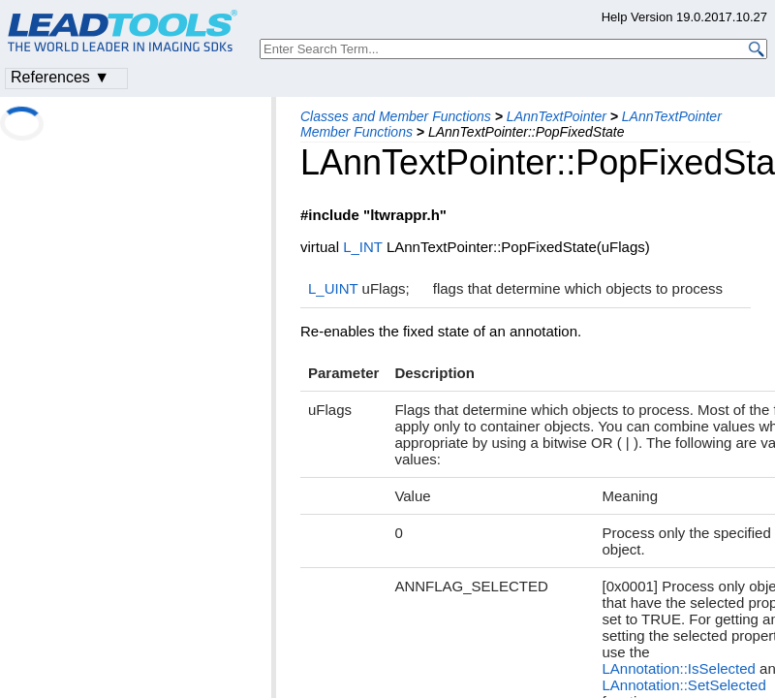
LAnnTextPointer (556, 116)
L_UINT (332, 288)
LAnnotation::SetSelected (683, 685)
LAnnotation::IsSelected (678, 668)
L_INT (363, 246)
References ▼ (60, 77)
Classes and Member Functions (395, 116)
